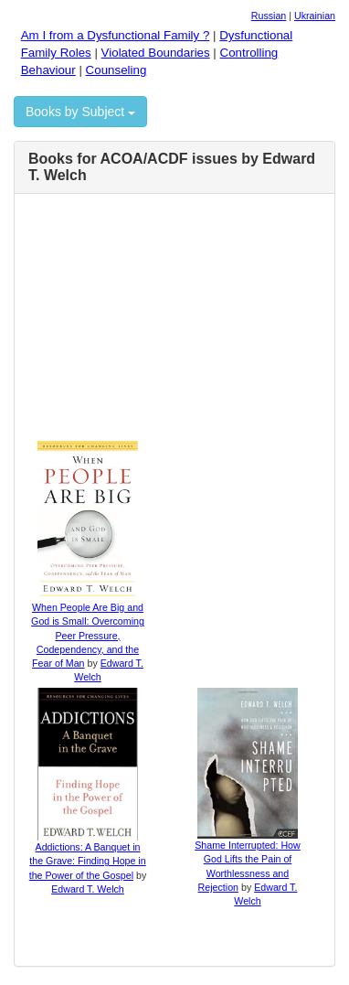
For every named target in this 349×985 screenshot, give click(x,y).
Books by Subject (80, 111)
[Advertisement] (184, 322)
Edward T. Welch (87, 888)
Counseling (116, 70)
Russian (269, 15)
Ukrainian (314, 15)
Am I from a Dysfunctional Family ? (115, 35)
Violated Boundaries (155, 52)
